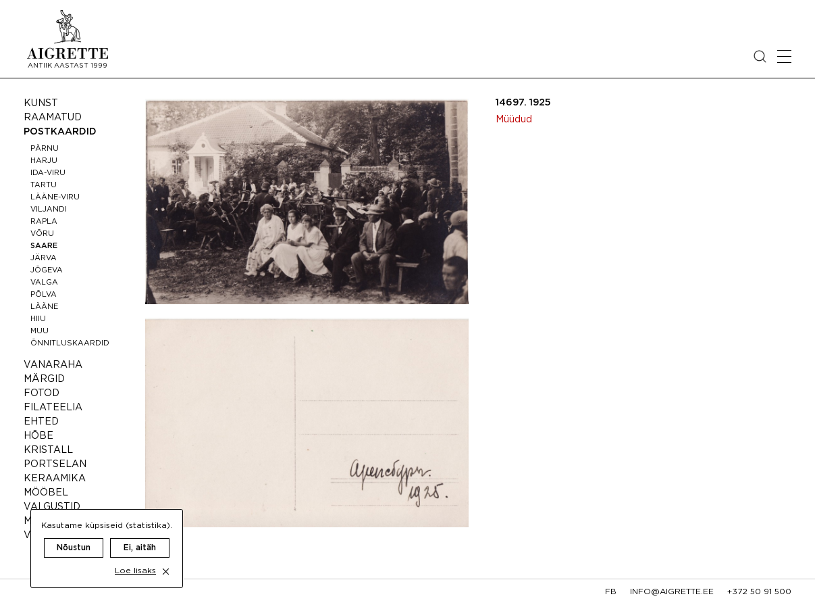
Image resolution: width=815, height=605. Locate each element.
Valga (44, 282)
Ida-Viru (47, 173)
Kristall (48, 450)
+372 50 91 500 (759, 592)
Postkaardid (60, 132)
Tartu (43, 185)
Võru (42, 234)
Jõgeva (46, 270)
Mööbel (46, 493)
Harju (43, 161)
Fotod (41, 393)
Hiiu (38, 319)
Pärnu (44, 148)
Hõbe (38, 436)
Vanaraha (53, 365)
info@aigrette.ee (672, 592)
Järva (43, 258)
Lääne (44, 307)
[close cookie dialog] (165, 558)
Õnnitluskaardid (69, 343)
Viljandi (48, 209)
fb (610, 592)
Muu (39, 331)
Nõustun (73, 534)
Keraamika (55, 479)
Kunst (41, 103)
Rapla (43, 221)
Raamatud (53, 118)
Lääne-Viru (55, 197)
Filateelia (53, 408)
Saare (43, 246)
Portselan (55, 464)
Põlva (43, 294)
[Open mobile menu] (784, 56)
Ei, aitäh (140, 534)
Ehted (41, 422)
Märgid (44, 379)
